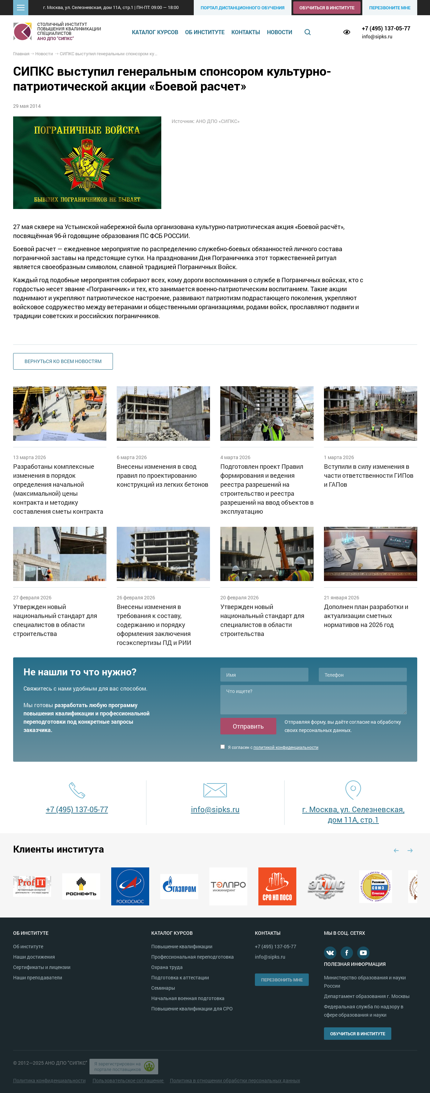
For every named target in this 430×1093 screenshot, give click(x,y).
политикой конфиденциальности (286, 747)
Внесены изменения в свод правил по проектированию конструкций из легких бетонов (162, 475)
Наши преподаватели (37, 977)
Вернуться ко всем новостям (63, 361)
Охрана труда (167, 967)
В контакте (330, 953)
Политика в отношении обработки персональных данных (235, 1080)
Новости (279, 32)
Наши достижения (34, 956)
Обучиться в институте (326, 7)
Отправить (248, 726)
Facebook (347, 953)
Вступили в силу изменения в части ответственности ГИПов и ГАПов (368, 475)
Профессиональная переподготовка (192, 956)
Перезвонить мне (282, 980)
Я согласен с (269, 747)
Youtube (363, 953)
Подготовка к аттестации (180, 977)
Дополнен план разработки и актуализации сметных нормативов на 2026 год (366, 615)
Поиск (307, 32)
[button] (20, 7)
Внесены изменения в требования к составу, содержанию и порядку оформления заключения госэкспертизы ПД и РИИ (154, 624)
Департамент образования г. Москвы (367, 996)
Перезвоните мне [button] (389, 7)
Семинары (163, 988)
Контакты (245, 32)
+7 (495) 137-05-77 (386, 28)
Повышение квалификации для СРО (192, 1008)
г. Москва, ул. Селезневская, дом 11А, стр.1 (353, 814)
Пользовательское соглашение (128, 1080)
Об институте (204, 32)
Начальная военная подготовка (187, 998)
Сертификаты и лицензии (41, 967)
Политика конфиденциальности (49, 1080)
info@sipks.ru (377, 36)
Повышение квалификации (181, 946)
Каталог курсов (155, 32)
